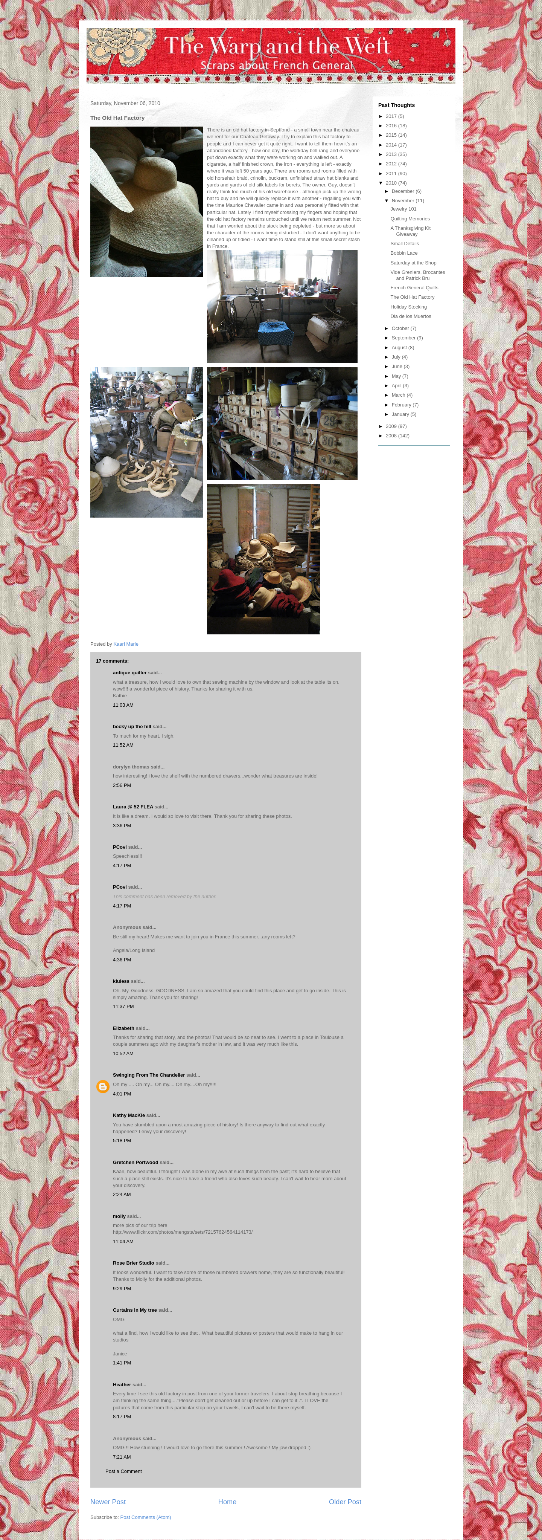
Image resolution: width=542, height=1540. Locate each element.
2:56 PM (122, 785)
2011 (392, 173)
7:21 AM (122, 1457)
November (404, 200)
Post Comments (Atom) (145, 1517)
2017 (392, 116)
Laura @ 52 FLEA (133, 807)
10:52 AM (123, 1053)
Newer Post (108, 1502)
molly (119, 1216)
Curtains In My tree (135, 1310)
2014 (392, 145)
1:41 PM (122, 1363)
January (401, 414)
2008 (392, 435)
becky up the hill (132, 726)
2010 (392, 183)
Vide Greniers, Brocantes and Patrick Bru (417, 275)
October (401, 328)
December (404, 191)
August (400, 347)
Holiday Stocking (408, 307)
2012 (392, 164)
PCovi (120, 847)
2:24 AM (122, 1194)
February (402, 405)
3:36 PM (122, 825)
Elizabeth (123, 1028)
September (404, 338)
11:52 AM (123, 745)
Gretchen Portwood (135, 1162)
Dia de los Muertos (410, 316)
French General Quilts (414, 287)
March (399, 395)
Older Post (345, 1502)
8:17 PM (122, 1416)
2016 (392, 125)
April (397, 385)
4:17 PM (122, 865)
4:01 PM (122, 1094)
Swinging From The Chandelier (149, 1075)
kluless (121, 981)
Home (227, 1502)
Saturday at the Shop (413, 263)
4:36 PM (122, 959)
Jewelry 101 (403, 209)
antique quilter (130, 672)
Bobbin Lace (403, 253)
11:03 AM (123, 705)
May (397, 376)
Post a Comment (123, 1471)
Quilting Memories (410, 219)
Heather (122, 1384)
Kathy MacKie (129, 1115)
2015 (392, 135)
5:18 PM (122, 1140)
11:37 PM (123, 1006)
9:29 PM (122, 1288)
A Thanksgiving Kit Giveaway (410, 231)
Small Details (404, 243)
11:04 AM (123, 1241)
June (398, 366)
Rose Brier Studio (133, 1263)
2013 (392, 154)
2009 (392, 426)
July (397, 357)
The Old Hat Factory (412, 297)
